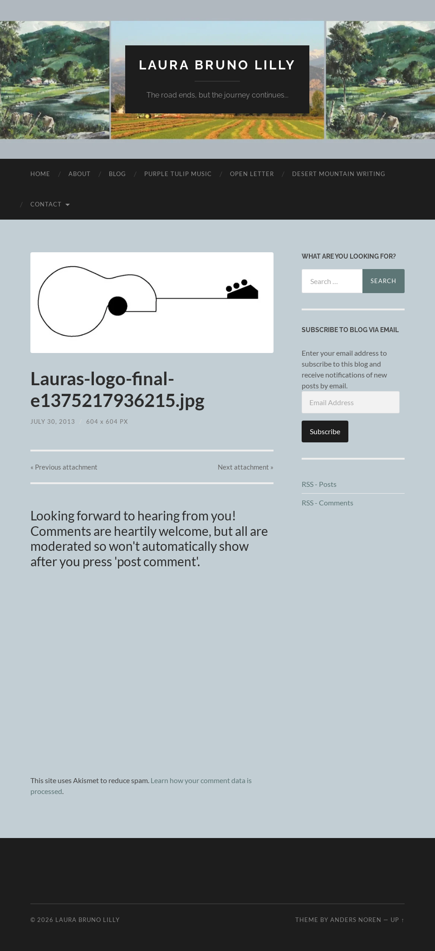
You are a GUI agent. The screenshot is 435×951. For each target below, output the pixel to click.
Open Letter (252, 173)
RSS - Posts (319, 484)
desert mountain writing (339, 173)
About (79, 173)
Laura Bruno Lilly (217, 65)
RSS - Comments (327, 502)
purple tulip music (178, 173)
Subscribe (325, 431)
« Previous (64, 467)
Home (40, 173)
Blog (117, 173)
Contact (46, 204)
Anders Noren (355, 919)
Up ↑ (397, 919)
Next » (246, 467)
